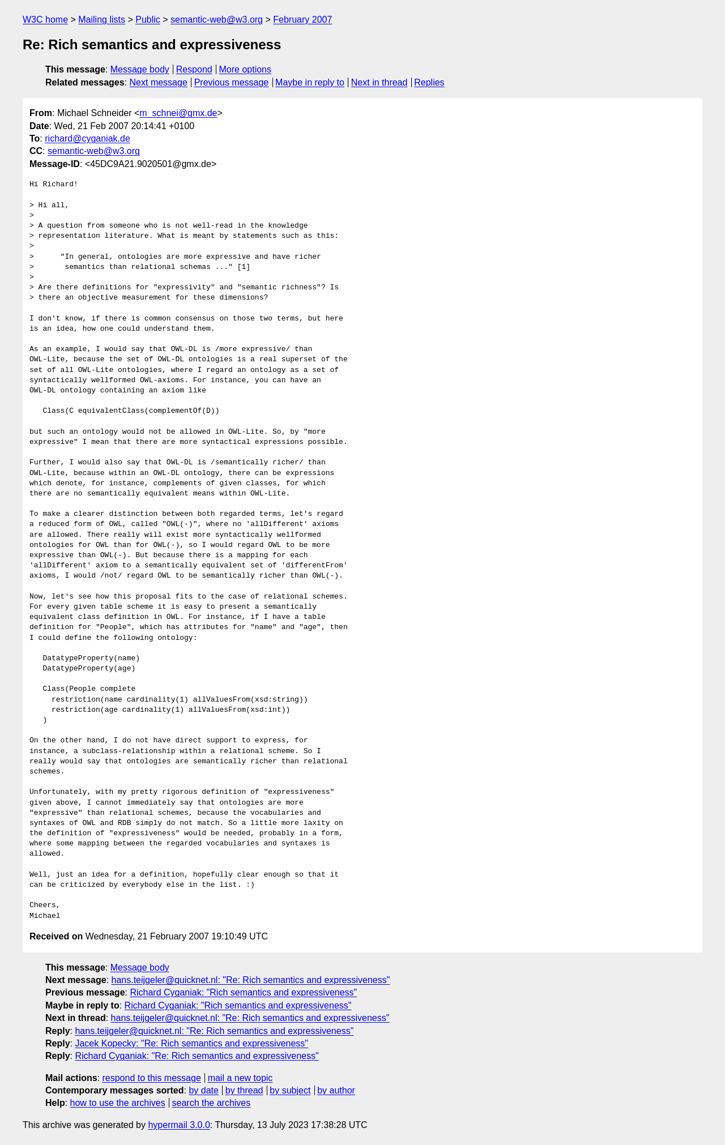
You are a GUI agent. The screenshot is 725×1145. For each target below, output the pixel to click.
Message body (139, 69)
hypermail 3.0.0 (179, 1125)
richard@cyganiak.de (87, 138)
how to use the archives (117, 1103)
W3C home (45, 19)
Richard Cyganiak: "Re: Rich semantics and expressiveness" (196, 1056)
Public (147, 19)
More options (245, 69)
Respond (194, 69)
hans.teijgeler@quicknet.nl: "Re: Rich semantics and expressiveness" (251, 980)
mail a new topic (240, 1078)
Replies (429, 82)
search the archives (211, 1103)
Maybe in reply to (309, 82)
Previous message (231, 82)
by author (336, 1090)
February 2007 (302, 19)
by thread (244, 1090)
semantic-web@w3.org (216, 19)
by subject (290, 1090)
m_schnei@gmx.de (178, 113)
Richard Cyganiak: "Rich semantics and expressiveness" (243, 992)
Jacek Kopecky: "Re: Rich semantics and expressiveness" (191, 1043)
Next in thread (379, 82)
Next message (158, 82)
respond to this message (151, 1078)
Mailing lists (101, 19)
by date (203, 1090)
